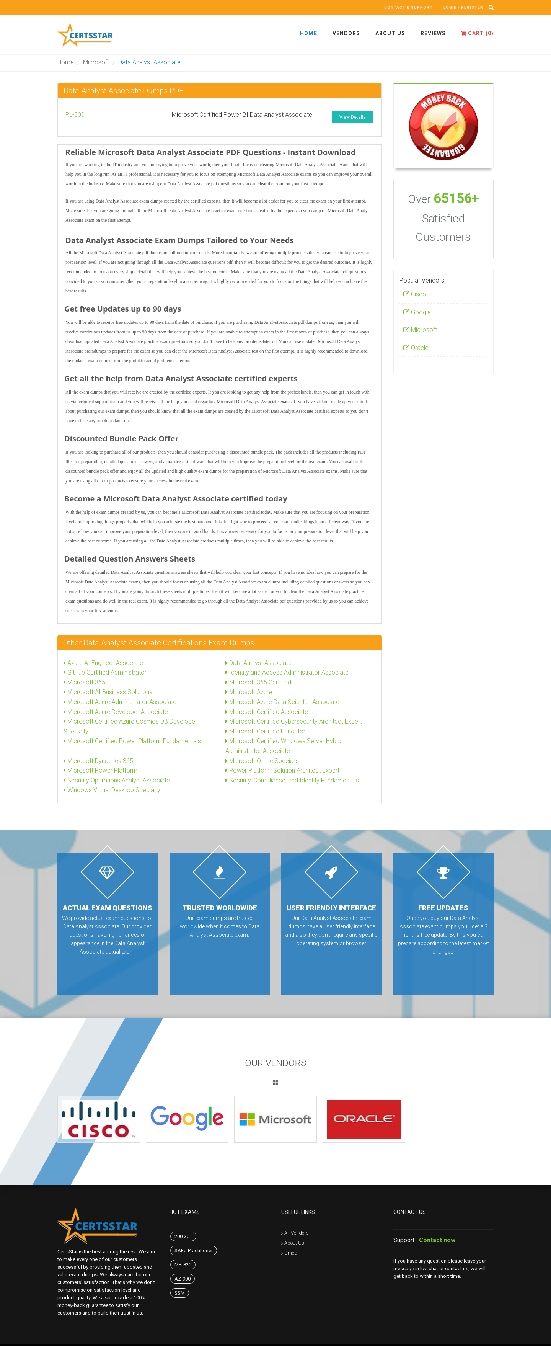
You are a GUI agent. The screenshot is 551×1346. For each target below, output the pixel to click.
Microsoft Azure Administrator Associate (120, 702)
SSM (179, 1293)
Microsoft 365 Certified (258, 682)
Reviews (433, 33)
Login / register (463, 7)
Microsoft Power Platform (100, 770)
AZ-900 (182, 1279)
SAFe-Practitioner (193, 1250)
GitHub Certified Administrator (105, 672)
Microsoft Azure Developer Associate (116, 711)
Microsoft (96, 62)
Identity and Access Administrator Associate (287, 672)
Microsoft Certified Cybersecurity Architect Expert (293, 721)
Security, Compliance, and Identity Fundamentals (292, 780)
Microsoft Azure (248, 692)
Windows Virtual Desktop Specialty (112, 790)
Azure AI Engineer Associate (103, 662)
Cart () (477, 33)
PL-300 (75, 114)
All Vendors (296, 1233)
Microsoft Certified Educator (265, 731)
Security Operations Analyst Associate (117, 780)
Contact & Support (408, 7)
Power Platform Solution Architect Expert (282, 770)
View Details (352, 117)
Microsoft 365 (84, 682)
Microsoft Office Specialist (263, 760)
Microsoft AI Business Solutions (108, 692)
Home (308, 33)
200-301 (183, 1236)
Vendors (346, 33)
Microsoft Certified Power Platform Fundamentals (132, 741)
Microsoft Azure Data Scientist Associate (282, 702)
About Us (390, 33)
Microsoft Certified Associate (266, 711)
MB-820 (182, 1265)
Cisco (414, 294)
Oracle (416, 347)
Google (417, 312)
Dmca (290, 1253)
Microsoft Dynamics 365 (98, 760)
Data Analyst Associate (258, 662)
